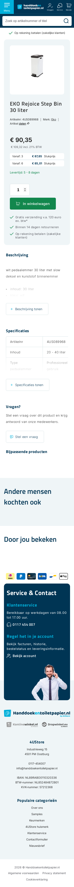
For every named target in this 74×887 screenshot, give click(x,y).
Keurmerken (37, 820)
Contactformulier (37, 839)
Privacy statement (54, 873)
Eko (53, 119)
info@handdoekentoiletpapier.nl (36, 768)
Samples (36, 814)
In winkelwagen (36, 204)
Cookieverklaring (37, 879)
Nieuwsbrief (37, 845)
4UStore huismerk (37, 826)
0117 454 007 (24, 624)
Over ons (37, 807)
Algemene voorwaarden (23, 873)
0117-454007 (37, 763)
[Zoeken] (66, 21)
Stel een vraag (26, 437)
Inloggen (50, 10)
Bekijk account (24, 655)
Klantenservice (22, 605)
